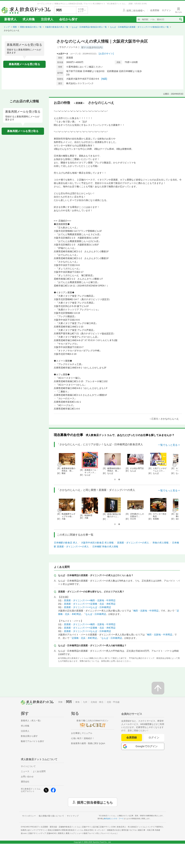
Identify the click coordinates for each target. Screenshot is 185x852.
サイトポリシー (29, 816)
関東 (60, 702)
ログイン (153, 737)
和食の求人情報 (161, 542)
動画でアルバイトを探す (32, 741)
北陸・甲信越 (113, 702)
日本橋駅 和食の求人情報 (105, 546)
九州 (85, 702)
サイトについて (28, 766)
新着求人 (10, 19)
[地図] (104, 78)
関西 (15, 27)
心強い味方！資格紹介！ (82, 738)
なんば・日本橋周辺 (95, 614)
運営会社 (25, 781)
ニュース (25, 771)
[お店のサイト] (106, 53)
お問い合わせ (27, 776)
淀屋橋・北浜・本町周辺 (84, 638)
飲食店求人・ (131, 827)
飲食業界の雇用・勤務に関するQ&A (88, 743)
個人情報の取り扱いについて (51, 816)
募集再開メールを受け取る (24, 64)
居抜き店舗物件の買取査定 (70, 830)
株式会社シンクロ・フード (114, 818)
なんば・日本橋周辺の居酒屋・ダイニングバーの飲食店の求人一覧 (139, 27)
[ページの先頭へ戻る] (158, 688)
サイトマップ (73, 816)
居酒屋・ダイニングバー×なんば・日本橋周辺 (87, 607)
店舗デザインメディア (42, 833)
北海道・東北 (97, 702)
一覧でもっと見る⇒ (169, 444)
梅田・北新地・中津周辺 (145, 610)
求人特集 (28, 19)
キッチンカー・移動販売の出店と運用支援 (115, 830)
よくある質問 (39, 771)
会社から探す (68, 19)
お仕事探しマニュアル (81, 733)
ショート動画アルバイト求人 (96, 833)
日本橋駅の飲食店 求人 (65, 542)
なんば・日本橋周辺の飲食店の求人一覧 (89, 27)
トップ (7, 27)
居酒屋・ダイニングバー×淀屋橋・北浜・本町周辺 (89, 604)
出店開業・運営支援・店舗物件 (60, 827)
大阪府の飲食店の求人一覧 (56, 27)
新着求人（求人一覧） (31, 720)
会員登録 (131, 737)
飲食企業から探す (29, 736)
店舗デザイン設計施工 (98, 827)
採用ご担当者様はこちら (95, 802)
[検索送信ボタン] (180, 19)
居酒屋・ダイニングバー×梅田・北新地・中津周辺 (89, 600)
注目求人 (47, 19)
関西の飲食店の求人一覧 (31, 27)
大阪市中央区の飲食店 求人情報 (97, 542)
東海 (77, 702)
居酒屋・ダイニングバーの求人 (133, 542)
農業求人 (66, 833)
